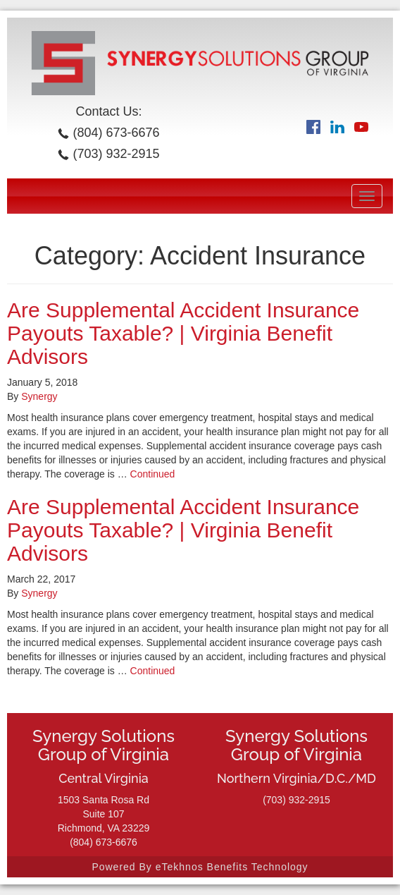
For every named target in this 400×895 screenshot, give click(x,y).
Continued (152, 474)
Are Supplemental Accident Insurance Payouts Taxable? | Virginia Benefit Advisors (183, 333)
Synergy (39, 396)
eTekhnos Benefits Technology (232, 866)
